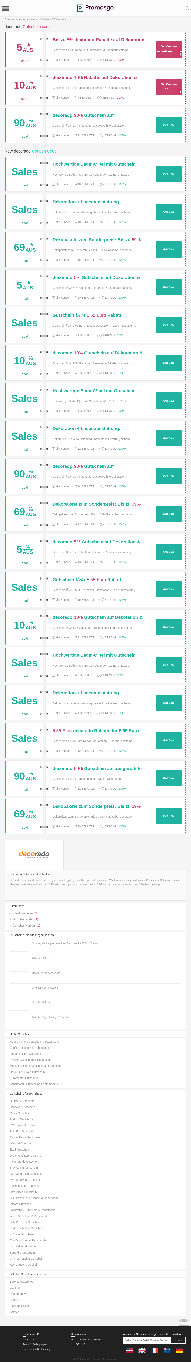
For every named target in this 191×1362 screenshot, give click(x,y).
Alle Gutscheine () (25, 913)
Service (14, 1312)
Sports (14, 1299)
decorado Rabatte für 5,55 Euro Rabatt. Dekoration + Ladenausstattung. (95, 731)
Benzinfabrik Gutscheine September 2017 (36, 1084)
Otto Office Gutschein (23, 1192)
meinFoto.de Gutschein (24, 1161)
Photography (18, 1293)
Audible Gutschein (21, 1119)
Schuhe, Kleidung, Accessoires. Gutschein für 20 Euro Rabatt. (65, 943)
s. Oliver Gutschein (22, 1234)
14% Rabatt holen (41, 1002)
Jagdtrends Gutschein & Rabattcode (32, 1210)
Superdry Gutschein (22, 1252)
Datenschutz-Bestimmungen (38, 1349)
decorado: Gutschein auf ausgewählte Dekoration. (97, 768)
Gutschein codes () (25, 919)
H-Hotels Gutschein (22, 1101)
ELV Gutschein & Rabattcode (28, 1240)
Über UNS (28, 1339)
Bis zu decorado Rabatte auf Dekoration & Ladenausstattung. (98, 40)
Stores (21, 19)
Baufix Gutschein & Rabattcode (29, 1047)
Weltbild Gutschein (21, 1143)
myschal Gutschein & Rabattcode (30, 1059)
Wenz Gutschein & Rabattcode (29, 1216)
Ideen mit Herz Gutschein (26, 1053)
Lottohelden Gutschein (24, 1246)
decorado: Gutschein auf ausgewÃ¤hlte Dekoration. (83, 115)
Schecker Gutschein (22, 1107)
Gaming (15, 1287)
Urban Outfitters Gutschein (26, 1155)
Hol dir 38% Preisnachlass (46, 973)
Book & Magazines (21, 1281)
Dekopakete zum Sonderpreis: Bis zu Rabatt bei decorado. (96, 240)
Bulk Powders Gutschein (25, 1222)
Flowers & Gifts (19, 1305)
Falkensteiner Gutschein (25, 1185)
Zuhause (9, 19)
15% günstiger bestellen (45, 987)
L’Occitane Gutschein (23, 1125)
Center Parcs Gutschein (25, 1137)
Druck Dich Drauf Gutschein (27, 1072)
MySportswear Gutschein (25, 1179)
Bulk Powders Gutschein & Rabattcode (34, 1198)
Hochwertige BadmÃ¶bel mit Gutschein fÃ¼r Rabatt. (94, 164)
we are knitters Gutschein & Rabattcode (35, 1041)
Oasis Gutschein (20, 1113)
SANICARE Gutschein (24, 1167)
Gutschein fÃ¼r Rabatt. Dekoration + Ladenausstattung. (87, 315)
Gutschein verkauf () (27, 925)
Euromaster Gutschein (24, 1078)
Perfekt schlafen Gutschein (26, 1228)
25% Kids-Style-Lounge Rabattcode (51, 1017)
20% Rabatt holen (41, 958)
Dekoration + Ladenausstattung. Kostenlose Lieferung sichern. (86, 202)
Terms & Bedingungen (35, 1344)
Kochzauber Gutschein (24, 1264)
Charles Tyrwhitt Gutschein (26, 1258)
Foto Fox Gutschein (22, 1131)
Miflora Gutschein (21, 1204)
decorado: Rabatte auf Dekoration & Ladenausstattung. (94, 77)
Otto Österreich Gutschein (26, 1173)
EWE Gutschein (20, 1149)
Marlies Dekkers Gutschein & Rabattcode (35, 1066)
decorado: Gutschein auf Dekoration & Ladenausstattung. (96, 277)
